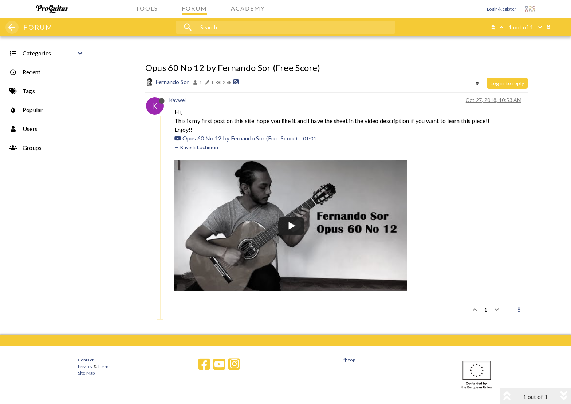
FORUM (38, 27)
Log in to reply (507, 83)
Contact (86, 360)
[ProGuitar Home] (52, 9)
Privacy (85, 366)
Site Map (86, 373)
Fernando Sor (172, 81)
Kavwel (177, 100)
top (349, 360)
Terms (104, 366)
